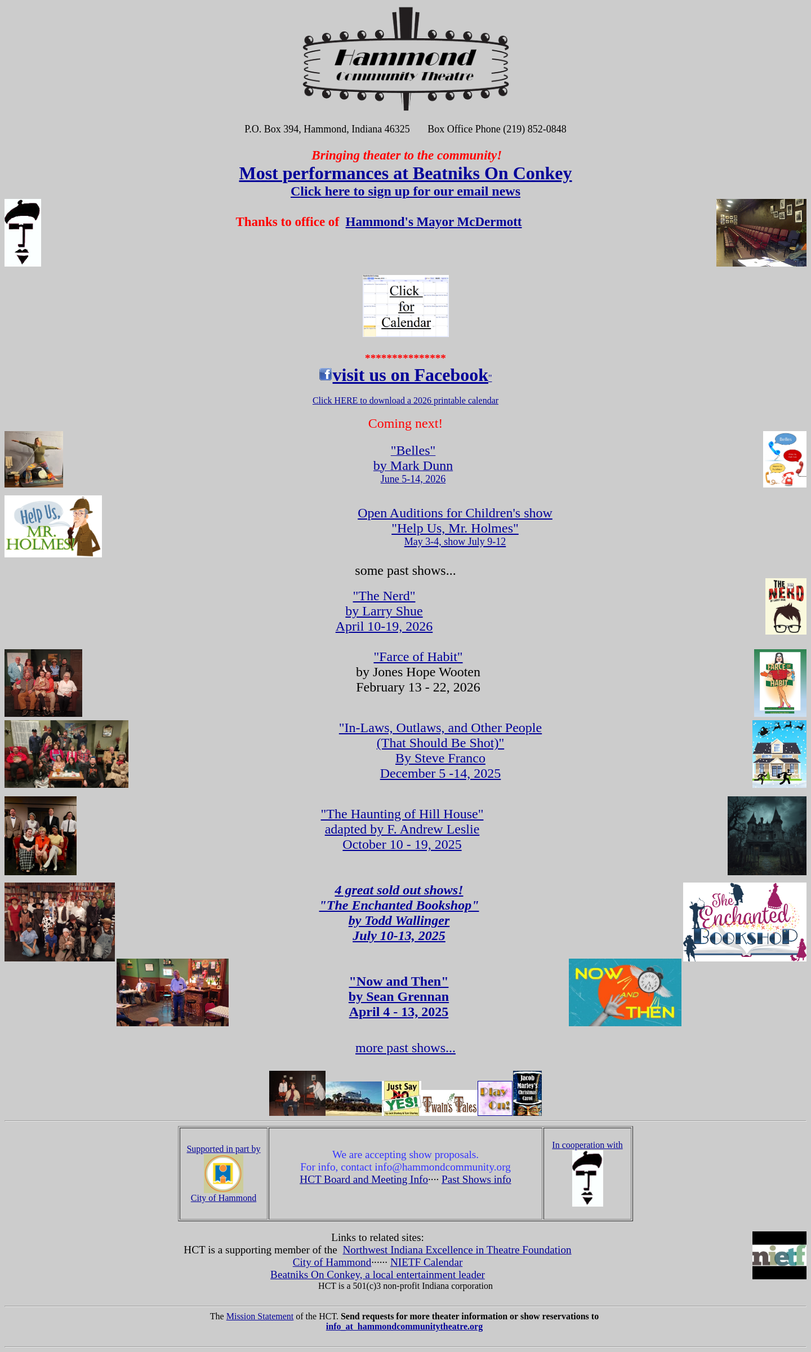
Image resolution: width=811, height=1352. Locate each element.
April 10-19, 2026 (384, 610)
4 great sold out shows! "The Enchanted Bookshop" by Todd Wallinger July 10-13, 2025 (399, 913)
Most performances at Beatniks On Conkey (405, 173)
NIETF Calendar (426, 1262)
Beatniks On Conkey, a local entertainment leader (377, 1274)
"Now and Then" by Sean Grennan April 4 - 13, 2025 (399, 996)
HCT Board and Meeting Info (364, 1179)
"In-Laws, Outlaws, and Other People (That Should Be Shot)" (440, 735)
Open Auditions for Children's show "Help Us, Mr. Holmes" (455, 526)
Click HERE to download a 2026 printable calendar (405, 400)
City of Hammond (332, 1262)
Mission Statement (260, 1316)
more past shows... (405, 1047)
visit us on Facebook (410, 375)
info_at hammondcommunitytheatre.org (404, 1326)
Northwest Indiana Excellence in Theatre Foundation (456, 1250)
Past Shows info (476, 1179)
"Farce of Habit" (417, 656)
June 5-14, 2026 (413, 465)
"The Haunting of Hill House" (402, 813)
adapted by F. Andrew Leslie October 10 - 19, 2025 (402, 837)
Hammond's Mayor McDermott (434, 221)
